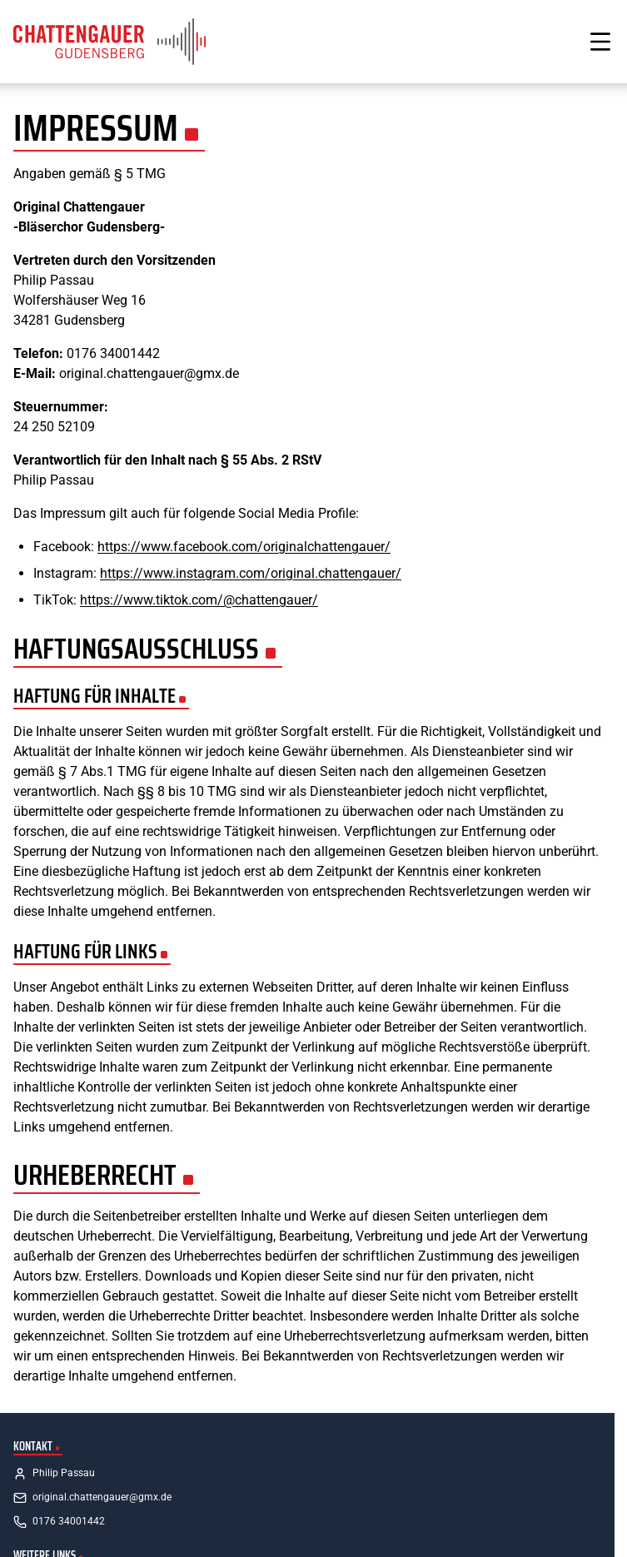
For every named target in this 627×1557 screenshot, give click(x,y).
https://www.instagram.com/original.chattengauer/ (250, 573)
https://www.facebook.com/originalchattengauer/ (244, 547)
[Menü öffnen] (600, 41)
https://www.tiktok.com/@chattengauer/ (199, 600)
